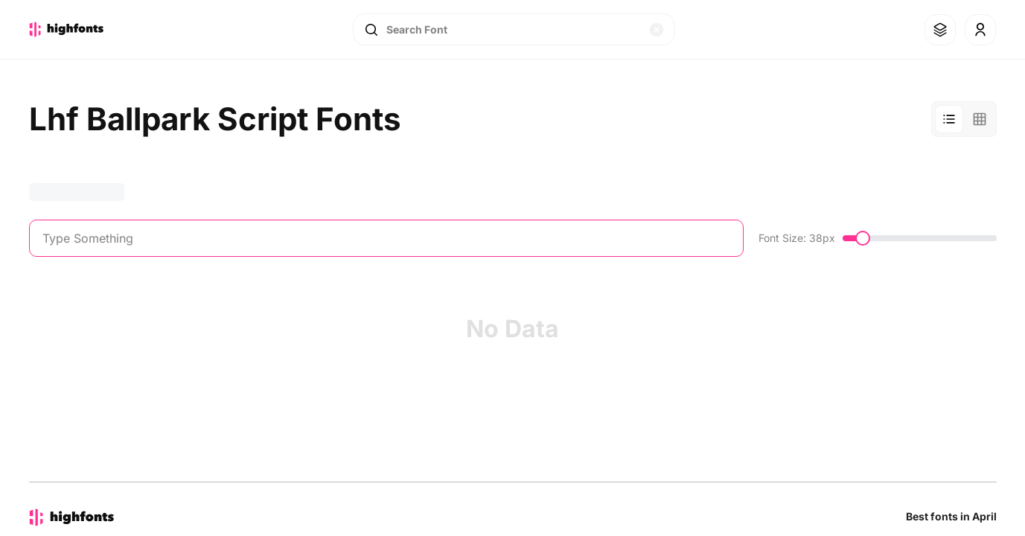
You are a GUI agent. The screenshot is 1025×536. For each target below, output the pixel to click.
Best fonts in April (951, 516)
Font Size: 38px (797, 238)
